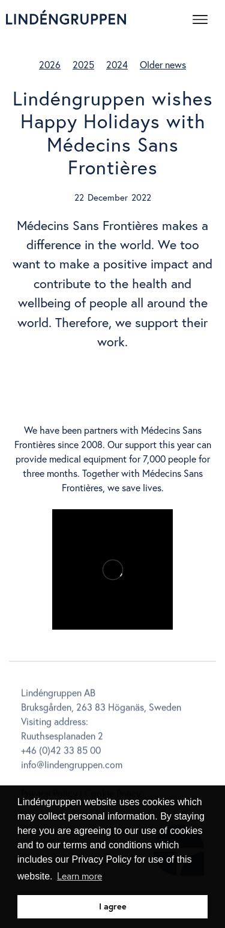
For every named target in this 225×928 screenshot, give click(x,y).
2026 (50, 64)
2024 (117, 64)
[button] (204, 17)
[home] (66, 17)
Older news (163, 64)
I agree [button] (113, 906)
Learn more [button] (79, 875)
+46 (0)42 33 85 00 (61, 751)
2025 (83, 64)
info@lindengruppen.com (71, 766)
